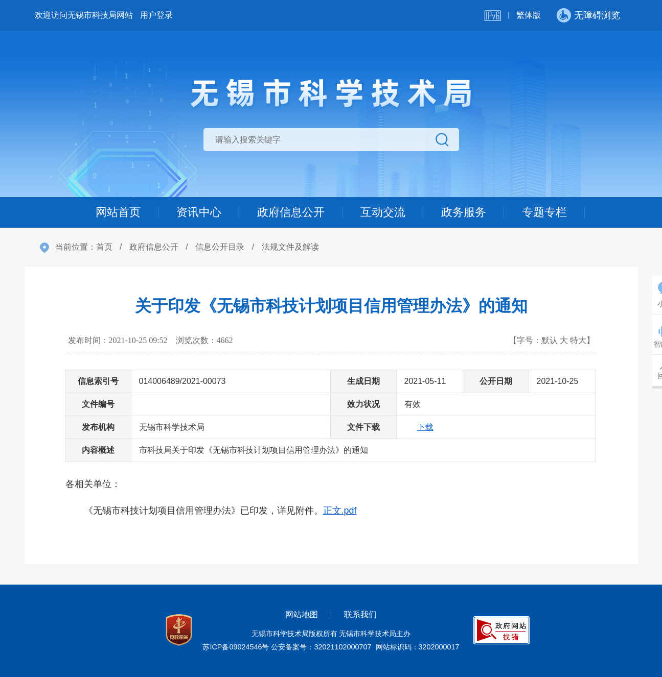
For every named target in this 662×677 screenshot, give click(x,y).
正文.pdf (340, 510)
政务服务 (463, 212)
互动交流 (382, 212)
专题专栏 (544, 212)
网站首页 (118, 212)
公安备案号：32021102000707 (321, 647)
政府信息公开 (291, 212)
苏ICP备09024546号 (235, 647)
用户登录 (156, 15)
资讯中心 (198, 212)
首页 (104, 247)
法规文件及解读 (290, 247)
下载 (425, 427)
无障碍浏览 (597, 15)
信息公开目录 (219, 247)
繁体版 (528, 15)
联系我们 (360, 614)
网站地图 (301, 614)
